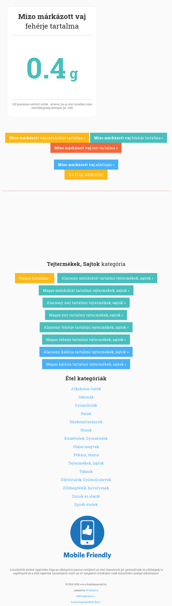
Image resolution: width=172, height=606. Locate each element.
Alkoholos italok (86, 388)
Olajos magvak (86, 446)
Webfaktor (92, 590)
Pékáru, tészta (86, 454)
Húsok (86, 430)
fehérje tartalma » (128, 137)
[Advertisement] (86, 224)
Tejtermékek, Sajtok (86, 463)
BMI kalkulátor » (86, 596)
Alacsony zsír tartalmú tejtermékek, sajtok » (86, 302)
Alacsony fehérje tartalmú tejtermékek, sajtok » (86, 327)
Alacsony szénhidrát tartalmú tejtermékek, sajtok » (107, 278)
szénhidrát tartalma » (47, 137)
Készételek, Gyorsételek (86, 438)
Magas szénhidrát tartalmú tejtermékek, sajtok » (86, 290)
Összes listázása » (34, 278)
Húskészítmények (86, 421)
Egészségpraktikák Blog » (86, 602)
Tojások (86, 471)
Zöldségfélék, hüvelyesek (86, 488)
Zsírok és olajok (86, 496)
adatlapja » (86, 164)
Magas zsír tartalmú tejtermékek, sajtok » (86, 315)
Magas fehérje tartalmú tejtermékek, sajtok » (86, 339)
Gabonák (86, 397)
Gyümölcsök (86, 405)
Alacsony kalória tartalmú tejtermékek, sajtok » (86, 351)
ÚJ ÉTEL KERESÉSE (86, 174)
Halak (86, 413)
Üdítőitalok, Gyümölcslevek (86, 479)
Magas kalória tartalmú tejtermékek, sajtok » (86, 364)
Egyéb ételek (86, 504)
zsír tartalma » (86, 147)
